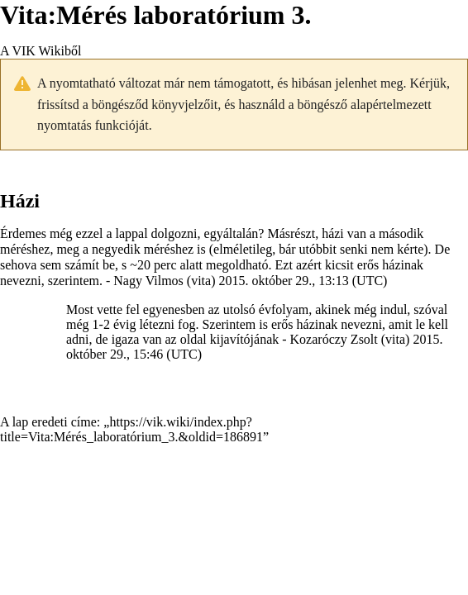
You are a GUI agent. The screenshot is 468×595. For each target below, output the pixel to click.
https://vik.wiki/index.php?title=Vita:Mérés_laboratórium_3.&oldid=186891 (131, 429)
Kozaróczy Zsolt (334, 339)
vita (201, 281)
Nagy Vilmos (148, 281)
